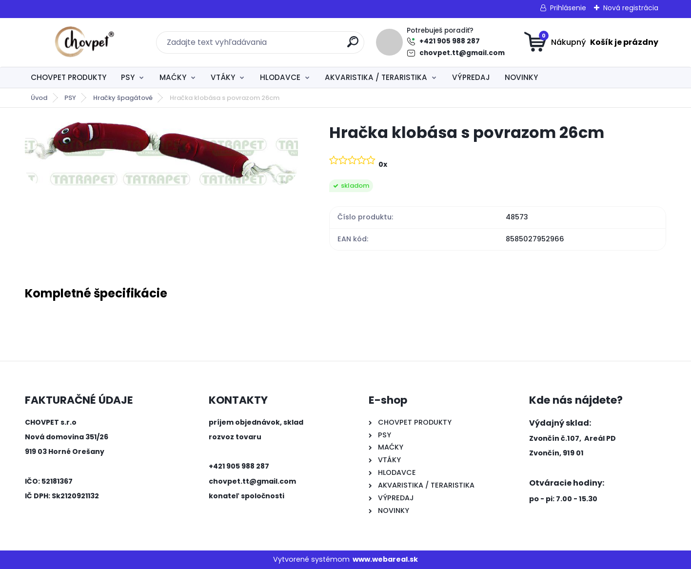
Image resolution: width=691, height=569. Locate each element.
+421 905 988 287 (449, 41)
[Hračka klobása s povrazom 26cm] (161, 153)
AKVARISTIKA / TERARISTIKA (376, 77)
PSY (128, 77)
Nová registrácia (630, 8)
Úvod (39, 97)
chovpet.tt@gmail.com (462, 53)
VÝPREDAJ (471, 77)
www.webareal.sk (385, 559)
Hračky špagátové (123, 97)
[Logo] (84, 42)
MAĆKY (172, 77)
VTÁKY (223, 77)
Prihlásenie (568, 8)
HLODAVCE (280, 77)
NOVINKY (521, 77)
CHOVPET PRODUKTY (68, 77)
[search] (352, 45)
